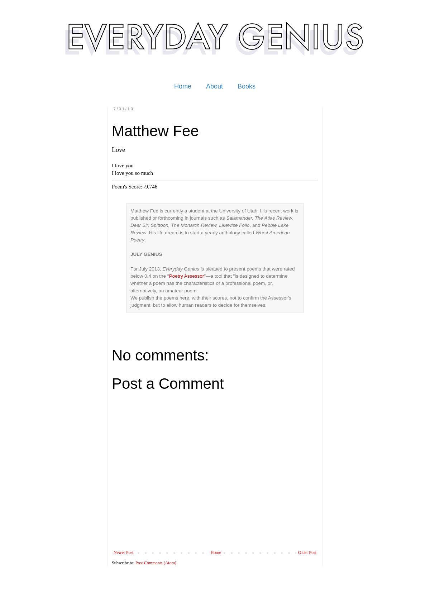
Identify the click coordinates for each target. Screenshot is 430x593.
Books (246, 86)
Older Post (307, 552)
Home (182, 86)
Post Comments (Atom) (155, 562)
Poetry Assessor (186, 276)
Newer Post (124, 552)
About (214, 86)
